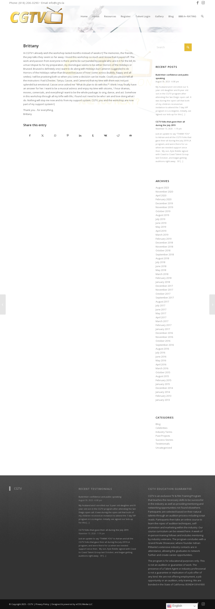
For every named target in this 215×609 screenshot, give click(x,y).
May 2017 (161, 313)
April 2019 (161, 230)
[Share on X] (42, 135)
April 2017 (161, 317)
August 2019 (162, 215)
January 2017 (163, 329)
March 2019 (162, 234)
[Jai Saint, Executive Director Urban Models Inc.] (3, 304)
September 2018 (165, 254)
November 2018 (164, 246)
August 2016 (162, 348)
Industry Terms (164, 432)
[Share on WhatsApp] (55, 135)
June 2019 (161, 223)
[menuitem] (84, 16)
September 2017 (165, 297)
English (174, 606)
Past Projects (163, 435)
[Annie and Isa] (212, 304)
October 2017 (163, 293)
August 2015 (162, 376)
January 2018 (163, 282)
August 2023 (162, 187)
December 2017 (164, 285)
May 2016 (161, 360)
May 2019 (161, 226)
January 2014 (163, 392)
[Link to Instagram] (203, 2)
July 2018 (160, 262)
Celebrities (162, 428)
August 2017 (162, 301)
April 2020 (161, 195)
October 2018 (163, 250)
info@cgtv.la (56, 3)
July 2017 (160, 305)
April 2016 (161, 364)
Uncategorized (164, 447)
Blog (158, 424)
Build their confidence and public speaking (100, 496)
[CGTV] (36, 16)
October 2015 (163, 372)
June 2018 (161, 266)
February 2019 (163, 238)
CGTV (18, 489)
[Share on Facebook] (29, 135)
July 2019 (160, 219)
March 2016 (162, 368)
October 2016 (163, 340)
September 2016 (165, 344)
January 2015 (163, 384)
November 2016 (164, 337)
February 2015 (163, 380)
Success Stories (164, 439)
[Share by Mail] (130, 135)
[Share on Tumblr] (93, 135)
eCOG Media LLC (84, 604)
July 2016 (160, 352)
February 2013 (163, 395)
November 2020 (164, 191)
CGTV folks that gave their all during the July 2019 (103, 530)
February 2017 (163, 325)
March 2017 (162, 321)
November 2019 (164, 207)
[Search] (202, 16)
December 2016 (164, 333)
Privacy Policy (42, 604)
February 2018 (163, 278)
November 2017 (164, 289)
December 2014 (164, 388)
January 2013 (163, 399)
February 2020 (163, 199)
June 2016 (161, 356)
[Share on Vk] (105, 135)
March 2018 (162, 274)
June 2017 (161, 309)
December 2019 (164, 203)
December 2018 (164, 242)
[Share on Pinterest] (67, 135)
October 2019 (163, 211)
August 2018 (162, 258)
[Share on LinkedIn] (80, 135)
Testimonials (163, 443)
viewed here (183, 531)
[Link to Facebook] (197, 2)
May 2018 (161, 270)
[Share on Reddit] (118, 135)
